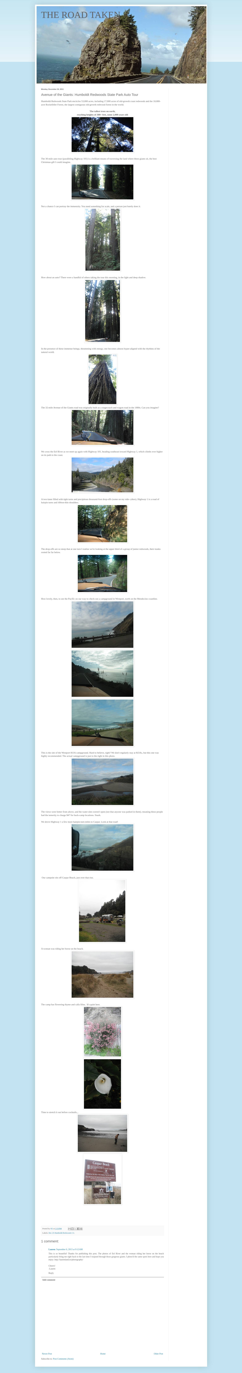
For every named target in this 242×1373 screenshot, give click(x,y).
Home (103, 1354)
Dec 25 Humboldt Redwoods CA (61, 1233)
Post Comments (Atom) (63, 1359)
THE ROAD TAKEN (81, 15)
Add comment (48, 1280)
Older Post (158, 1354)
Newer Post (47, 1354)
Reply (51, 1273)
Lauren (52, 1249)
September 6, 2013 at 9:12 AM (69, 1249)
